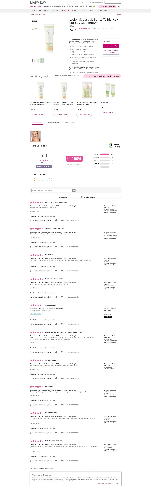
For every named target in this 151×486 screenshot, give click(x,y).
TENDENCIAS (47, 6)
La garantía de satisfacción (97, 2)
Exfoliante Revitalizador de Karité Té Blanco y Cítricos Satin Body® (63, 103)
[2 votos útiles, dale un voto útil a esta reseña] (57, 220)
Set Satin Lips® (104, 102)
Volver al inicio (49, 469)
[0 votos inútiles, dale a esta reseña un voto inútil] (62, 220)
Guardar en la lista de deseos (112, 52)
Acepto (118, 483)
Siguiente (94, 469)
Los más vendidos (103, 10)
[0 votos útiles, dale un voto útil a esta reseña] (57, 324)
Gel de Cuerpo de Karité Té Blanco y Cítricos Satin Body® (40, 103)
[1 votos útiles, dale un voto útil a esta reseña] (57, 247)
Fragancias (75, 10)
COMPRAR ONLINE (35, 6)
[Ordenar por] (70, 197)
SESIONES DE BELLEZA (58, 6)
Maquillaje (55, 10)
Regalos (92, 10)
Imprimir (119, 14)
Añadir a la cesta (111, 46)
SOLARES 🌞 (92, 6)
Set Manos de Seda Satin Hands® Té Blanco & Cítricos (86, 103)
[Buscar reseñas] (74, 190)
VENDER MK (70, 6)
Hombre (84, 10)
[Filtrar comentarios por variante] (102, 197)
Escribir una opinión (108, 29)
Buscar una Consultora (107, 6)
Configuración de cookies (104, 483)
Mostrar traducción (35, 314)
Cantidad (106, 41)
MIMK (76, 6)
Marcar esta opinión (73, 220)
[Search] (112, 2)
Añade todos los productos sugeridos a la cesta (103, 76)
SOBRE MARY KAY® (86, 2)
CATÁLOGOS (83, 6)
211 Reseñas (96, 29)
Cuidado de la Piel (44, 10)
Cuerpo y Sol (65, 10)
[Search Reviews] (53, 190)
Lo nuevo (32, 10)
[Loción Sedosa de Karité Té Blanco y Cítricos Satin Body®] (49, 37)
